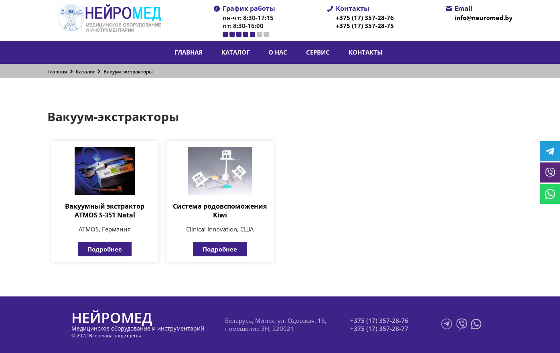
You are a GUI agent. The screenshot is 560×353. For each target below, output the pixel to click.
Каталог (235, 52)
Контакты (366, 52)
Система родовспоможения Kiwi (220, 210)
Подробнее (104, 249)
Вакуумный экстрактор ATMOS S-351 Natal (104, 210)
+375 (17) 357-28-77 (379, 329)
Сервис (318, 52)
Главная (188, 52)
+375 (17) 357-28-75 (365, 26)
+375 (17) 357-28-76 (365, 18)
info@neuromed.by (483, 18)
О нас (277, 52)
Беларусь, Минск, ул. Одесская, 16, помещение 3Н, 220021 (276, 324)
